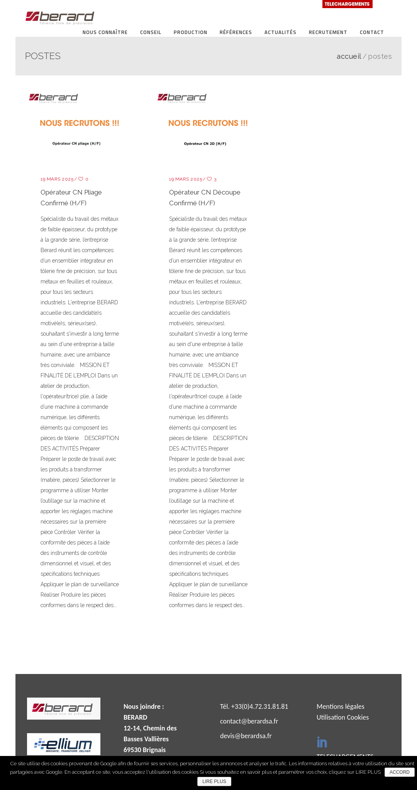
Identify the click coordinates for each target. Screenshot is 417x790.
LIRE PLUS (214, 781)
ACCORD (400, 772)
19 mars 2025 (57, 179)
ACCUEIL (349, 56)
